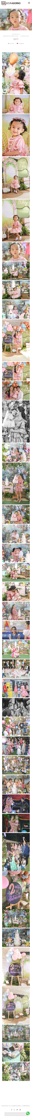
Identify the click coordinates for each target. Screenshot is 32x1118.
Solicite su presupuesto (16, 1114)
